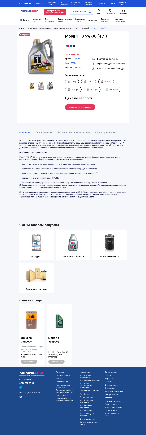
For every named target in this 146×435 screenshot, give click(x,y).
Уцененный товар (52, 3)
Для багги (108, 398)
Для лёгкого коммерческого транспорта (86, 386)
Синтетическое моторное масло (89, 423)
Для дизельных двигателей (86, 406)
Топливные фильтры (112, 404)
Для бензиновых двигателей (86, 401)
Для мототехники (49, 20)
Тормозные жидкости (105, 20)
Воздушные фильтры (36, 289)
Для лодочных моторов (114, 407)
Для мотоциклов (86, 411)
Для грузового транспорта (90, 380)
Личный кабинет (111, 372)
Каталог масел (32, 28)
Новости (112, 3)
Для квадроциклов (87, 419)
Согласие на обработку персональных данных (64, 391)
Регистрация (109, 375)
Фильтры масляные (109, 256)
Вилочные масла (111, 411)
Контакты (102, 3)
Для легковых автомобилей (62, 28)
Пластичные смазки (80, 20)
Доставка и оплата (75, 3)
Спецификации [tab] (44, 132)
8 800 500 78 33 (26, 383)
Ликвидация (39, 3)
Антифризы (93, 20)
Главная (22, 28)
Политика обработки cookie (112, 415)
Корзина (108, 382)
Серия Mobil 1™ (86, 28)
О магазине (64, 3)
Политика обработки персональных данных (64, 399)
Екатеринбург (26, 3)
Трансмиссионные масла (65, 20)
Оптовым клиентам (88, 3)
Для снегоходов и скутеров (87, 415)
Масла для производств (120, 20)
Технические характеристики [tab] (74, 132)
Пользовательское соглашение (63, 386)
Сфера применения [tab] (105, 132)
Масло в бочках (62, 382)
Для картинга (110, 388)
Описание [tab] (24, 132)
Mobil (76, 28)
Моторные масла (37, 20)
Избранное (109, 378)
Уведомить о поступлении (80, 107)
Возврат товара (62, 395)
